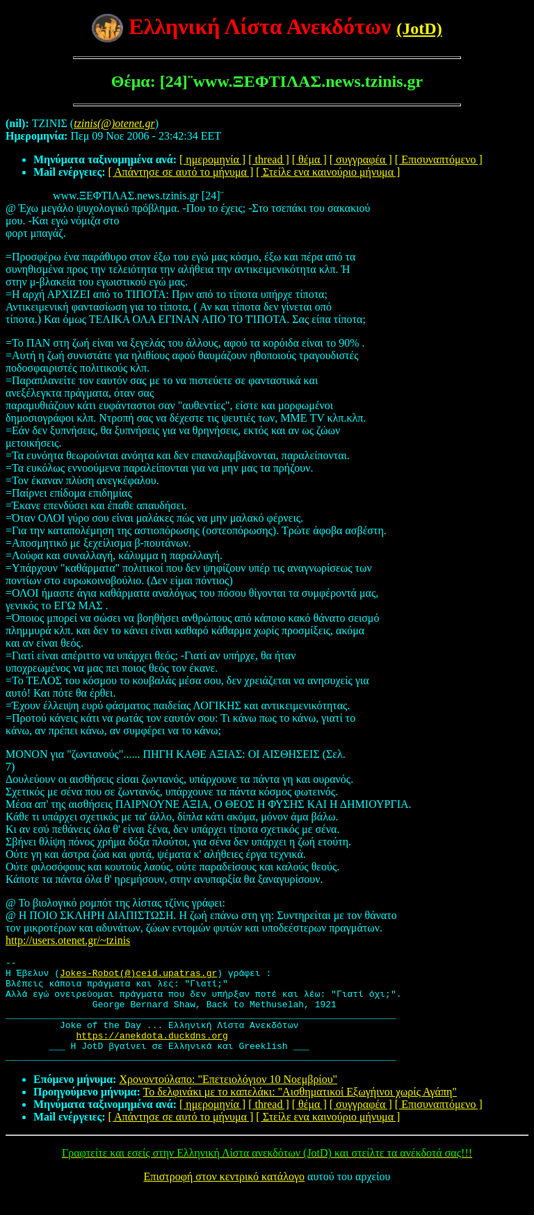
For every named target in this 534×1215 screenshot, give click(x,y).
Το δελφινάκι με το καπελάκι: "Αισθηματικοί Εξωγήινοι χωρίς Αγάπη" (300, 1112)
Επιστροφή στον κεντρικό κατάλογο (224, 1197)
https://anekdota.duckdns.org (151, 1051)
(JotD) (419, 28)
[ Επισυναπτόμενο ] (439, 159)
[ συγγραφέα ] (361, 159)
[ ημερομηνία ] (212, 159)
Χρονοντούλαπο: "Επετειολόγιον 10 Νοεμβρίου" (228, 1100)
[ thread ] (268, 159)
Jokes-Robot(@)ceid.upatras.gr (138, 976)
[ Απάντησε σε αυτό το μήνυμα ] (181, 172)
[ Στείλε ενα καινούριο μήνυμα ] (328, 172)
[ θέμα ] (309, 159)
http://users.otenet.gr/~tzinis (68, 940)
